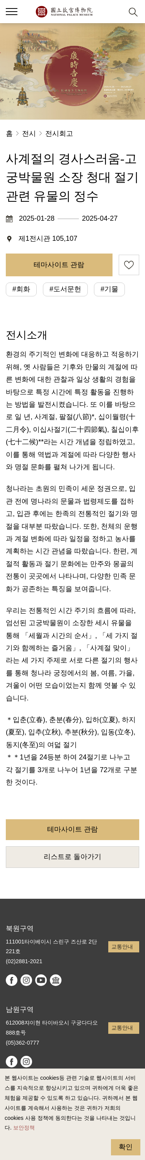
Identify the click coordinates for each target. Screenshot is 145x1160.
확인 (126, 1147)
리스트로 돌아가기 (72, 857)
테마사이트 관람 (59, 265)
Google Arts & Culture (55, 980)
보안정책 (24, 1127)
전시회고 (59, 133)
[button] (114, 12)
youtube (41, 980)
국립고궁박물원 (64, 11)
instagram (26, 980)
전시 (29, 133)
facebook (11, 980)
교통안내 (122, 947)
